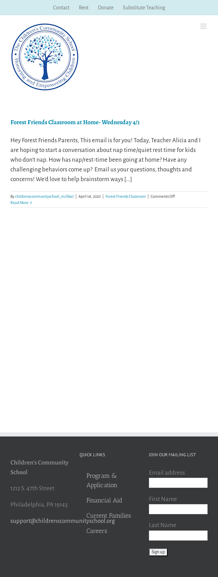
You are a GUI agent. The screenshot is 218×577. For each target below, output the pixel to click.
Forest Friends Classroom (126, 196)
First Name (163, 499)
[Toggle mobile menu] (204, 26)
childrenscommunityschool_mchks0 (44, 196)
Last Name (162, 525)
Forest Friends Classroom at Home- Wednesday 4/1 (75, 122)
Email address (167, 472)
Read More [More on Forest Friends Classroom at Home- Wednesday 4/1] (19, 203)
